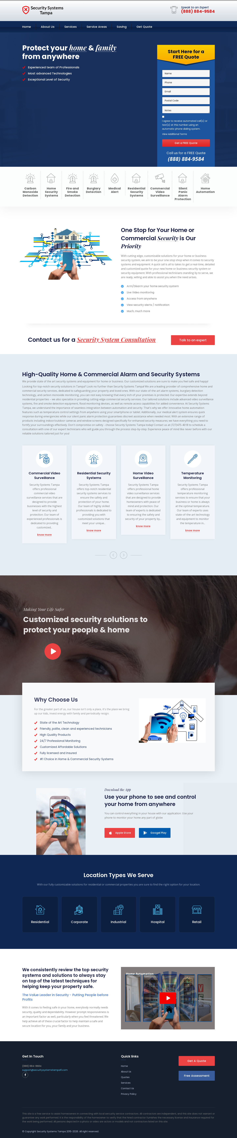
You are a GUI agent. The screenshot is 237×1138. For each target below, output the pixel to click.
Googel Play (155, 832)
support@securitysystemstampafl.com (45, 1070)
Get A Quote (196, 1061)
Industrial (118, 922)
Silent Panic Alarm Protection (183, 194)
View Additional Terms (174, 134)
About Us (47, 27)
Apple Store (120, 832)
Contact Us (127, 1088)
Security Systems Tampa (51, 1131)
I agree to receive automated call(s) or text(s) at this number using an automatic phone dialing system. (184, 125)
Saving (122, 27)
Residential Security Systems (136, 192)
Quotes (125, 1077)
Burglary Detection (93, 190)
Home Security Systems (51, 192)
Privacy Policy (128, 1094)
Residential (40, 922)
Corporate (79, 922)
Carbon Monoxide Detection (30, 192)
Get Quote (144, 27)
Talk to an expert (193, 340)
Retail (196, 922)
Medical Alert (114, 190)
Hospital (158, 922)
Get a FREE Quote (186, 144)
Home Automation (205, 190)
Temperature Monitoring (192, 475)
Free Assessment (197, 1076)
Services (70, 27)
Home (26, 27)
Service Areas (97, 27)
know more (44, 534)
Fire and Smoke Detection (72, 192)
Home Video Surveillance (143, 475)
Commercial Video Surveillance (160, 192)
